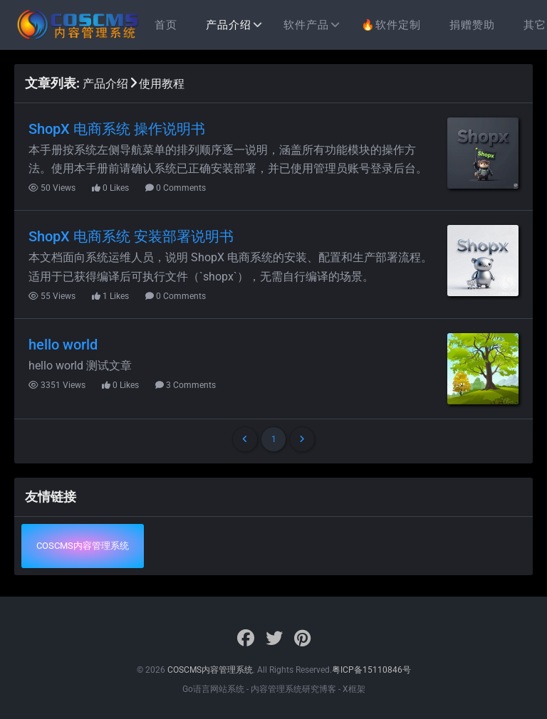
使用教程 (161, 83)
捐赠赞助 (472, 25)
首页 (166, 25)
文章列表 (50, 82)
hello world (63, 344)
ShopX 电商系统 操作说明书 (116, 128)
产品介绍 (228, 25)
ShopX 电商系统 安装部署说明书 (131, 236)
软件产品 (306, 25)
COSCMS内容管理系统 (82, 545)
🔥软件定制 (391, 25)
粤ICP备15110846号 (371, 670)
